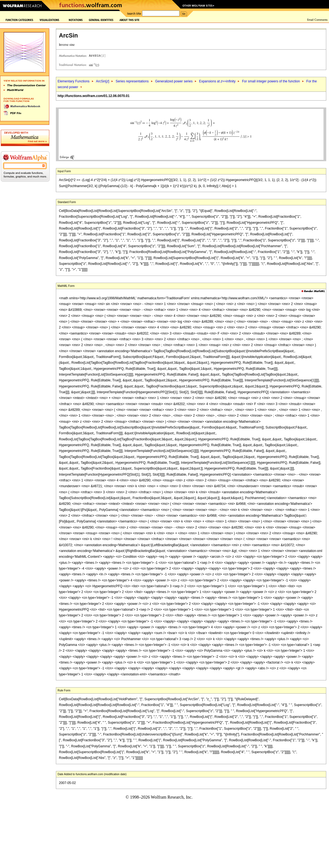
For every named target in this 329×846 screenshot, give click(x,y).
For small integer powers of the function (271, 81)
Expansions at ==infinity (217, 81)
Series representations (132, 81)
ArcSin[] (102, 81)
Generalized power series (173, 81)
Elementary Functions (73, 81)
